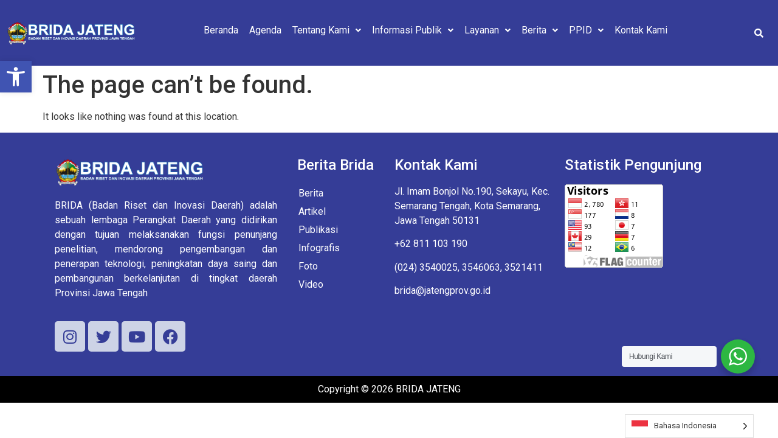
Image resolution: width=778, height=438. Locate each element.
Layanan (487, 30)
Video (310, 284)
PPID (586, 30)
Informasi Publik (412, 30)
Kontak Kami (640, 30)
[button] (16, 76)
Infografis (319, 248)
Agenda (265, 30)
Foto (308, 266)
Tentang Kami (326, 30)
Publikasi (318, 229)
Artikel (312, 211)
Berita (540, 30)
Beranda (221, 30)
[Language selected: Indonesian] (689, 426)
